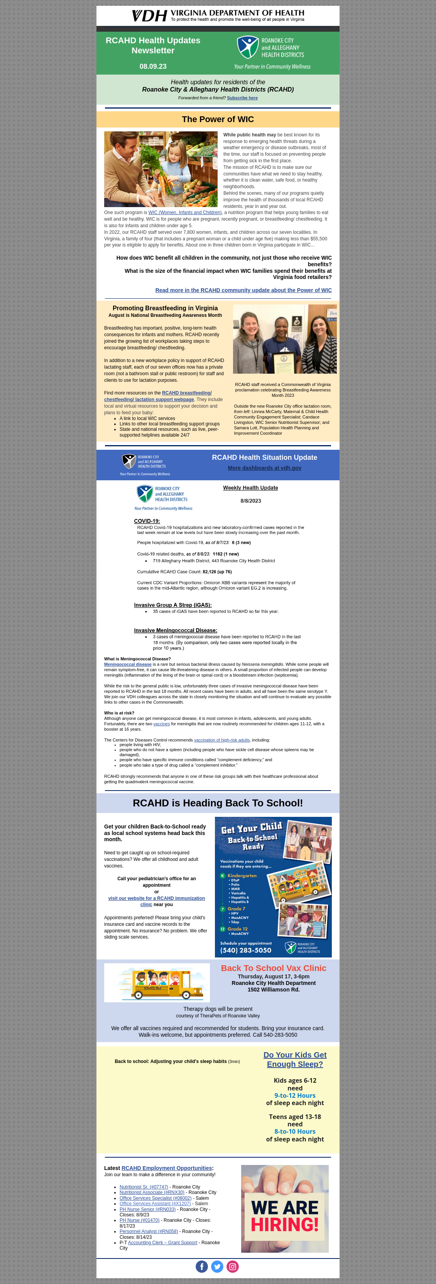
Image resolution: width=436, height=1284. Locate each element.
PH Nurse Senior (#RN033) (148, 1209)
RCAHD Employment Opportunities (167, 1168)
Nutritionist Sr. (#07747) (144, 1187)
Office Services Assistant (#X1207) (155, 1203)
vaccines (162, 723)
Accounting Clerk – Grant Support (162, 1242)
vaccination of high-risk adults (222, 740)
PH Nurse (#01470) (139, 1220)
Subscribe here (242, 97)
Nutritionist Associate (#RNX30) (152, 1192)
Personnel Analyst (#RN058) (149, 1231)
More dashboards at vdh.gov (265, 468)
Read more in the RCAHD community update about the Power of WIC (243, 290)
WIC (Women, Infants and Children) (185, 212)
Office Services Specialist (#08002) (156, 1198)
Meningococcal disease (128, 664)
